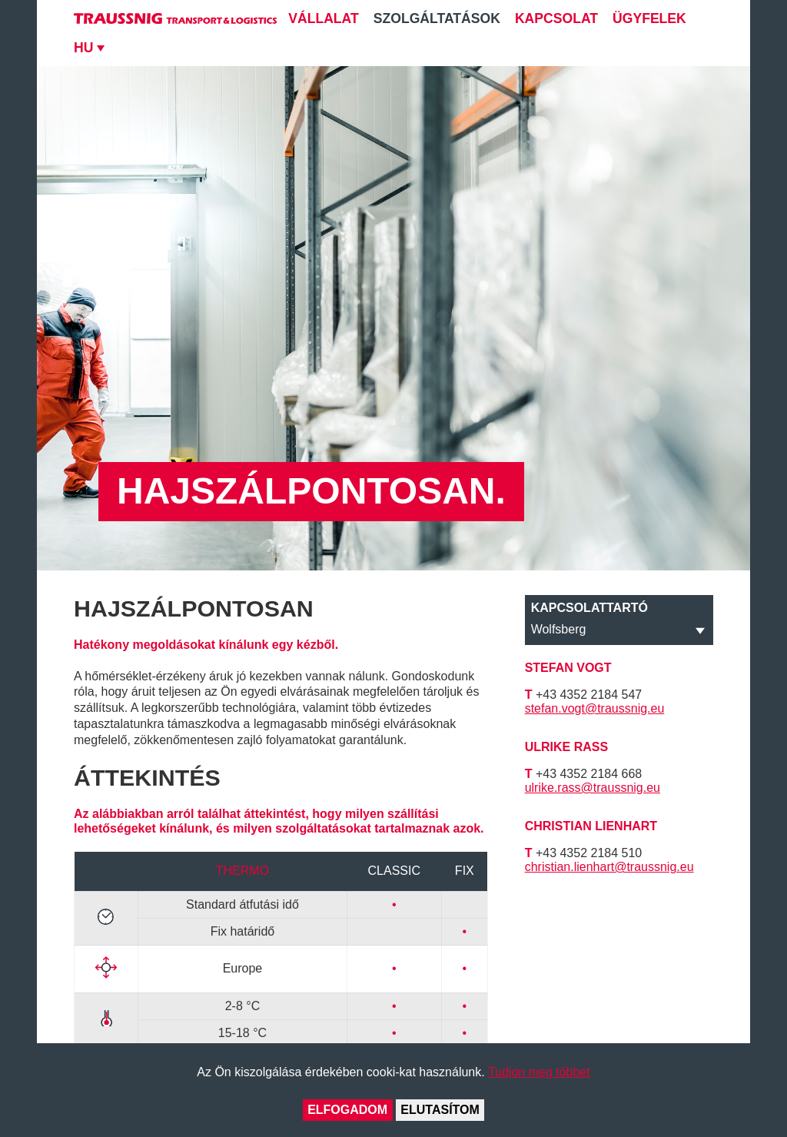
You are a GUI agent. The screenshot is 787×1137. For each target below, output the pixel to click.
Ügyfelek (649, 18)
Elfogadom (347, 1109)
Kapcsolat (556, 18)
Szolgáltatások (437, 18)
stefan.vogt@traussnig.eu (595, 708)
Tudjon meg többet (539, 1072)
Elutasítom (440, 1109)
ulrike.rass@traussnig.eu (592, 787)
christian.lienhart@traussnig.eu (609, 866)
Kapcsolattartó (589, 607)
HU (83, 47)
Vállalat (323, 18)
